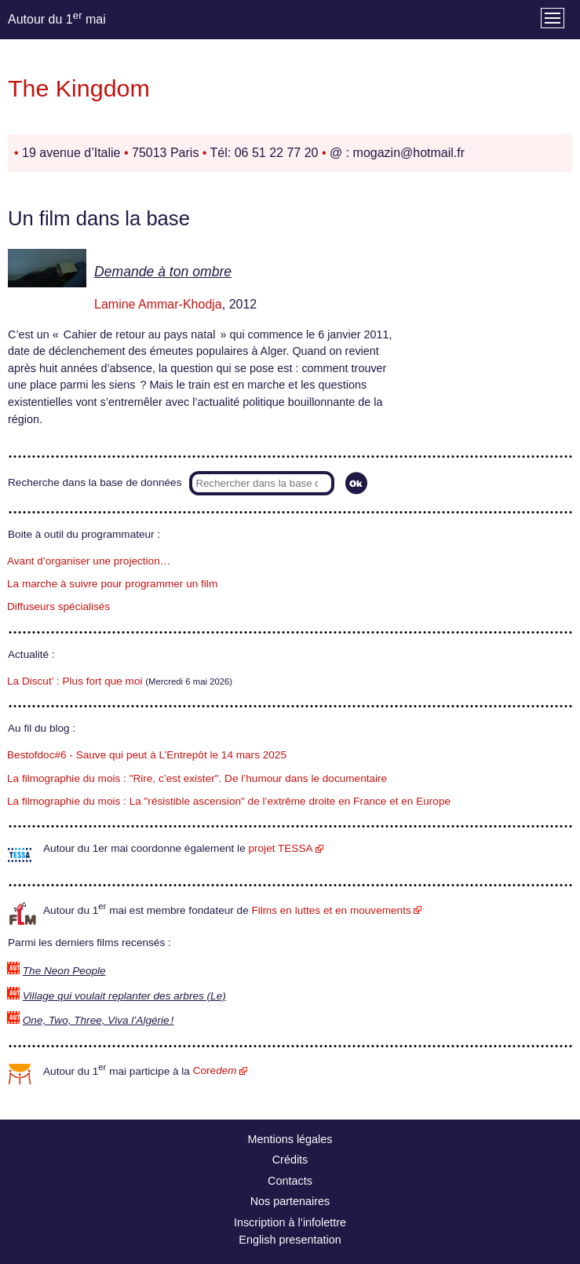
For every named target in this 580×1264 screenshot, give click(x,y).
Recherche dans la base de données (94, 482)
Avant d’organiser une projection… (88, 561)
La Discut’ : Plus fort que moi (75, 681)
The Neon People (64, 971)
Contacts (290, 1180)
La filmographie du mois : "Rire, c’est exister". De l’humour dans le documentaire (197, 778)
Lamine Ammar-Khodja (158, 304)
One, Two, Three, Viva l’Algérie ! (98, 1020)
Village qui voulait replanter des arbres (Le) (124, 996)
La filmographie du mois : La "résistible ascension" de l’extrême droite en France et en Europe (229, 801)
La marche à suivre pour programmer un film (112, 584)
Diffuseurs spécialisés (58, 606)
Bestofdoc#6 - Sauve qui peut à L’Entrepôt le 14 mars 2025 (146, 755)
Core (215, 1070)
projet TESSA (280, 848)
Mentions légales (290, 1139)
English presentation (290, 1239)
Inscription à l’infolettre (290, 1222)
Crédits (290, 1159)
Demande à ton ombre (163, 271)
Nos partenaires (290, 1201)
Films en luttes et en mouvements (331, 910)
